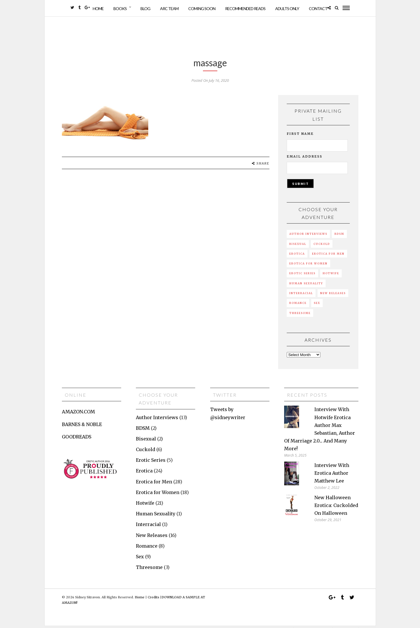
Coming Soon (201, 8)
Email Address (304, 158)
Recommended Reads (245, 8)
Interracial (301, 295)
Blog (145, 8)
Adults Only (287, 8)
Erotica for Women (308, 265)
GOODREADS (76, 439)
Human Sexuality (306, 285)
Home (98, 8)
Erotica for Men (328, 255)
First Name (300, 136)
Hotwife (331, 275)
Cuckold (321, 245)
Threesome (300, 315)
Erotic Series (302, 275)
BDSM (339, 235)
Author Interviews (308, 235)
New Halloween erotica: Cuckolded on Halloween (336, 507)
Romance (298, 305)
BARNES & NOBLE (82, 426)
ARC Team (169, 8)
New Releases (333, 295)
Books (120, 8)
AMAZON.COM (78, 414)
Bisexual (297, 245)
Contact (318, 8)
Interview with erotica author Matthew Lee (331, 475)
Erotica (297, 255)
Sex (317, 305)
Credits (153, 599)
